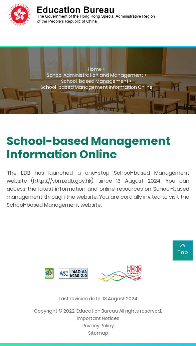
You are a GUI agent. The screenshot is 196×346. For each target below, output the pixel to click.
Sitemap (98, 333)
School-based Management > (96, 81)
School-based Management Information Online (96, 87)
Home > (96, 69)
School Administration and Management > (96, 75)
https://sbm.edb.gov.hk (62, 181)
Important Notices (98, 318)
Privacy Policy (98, 325)
